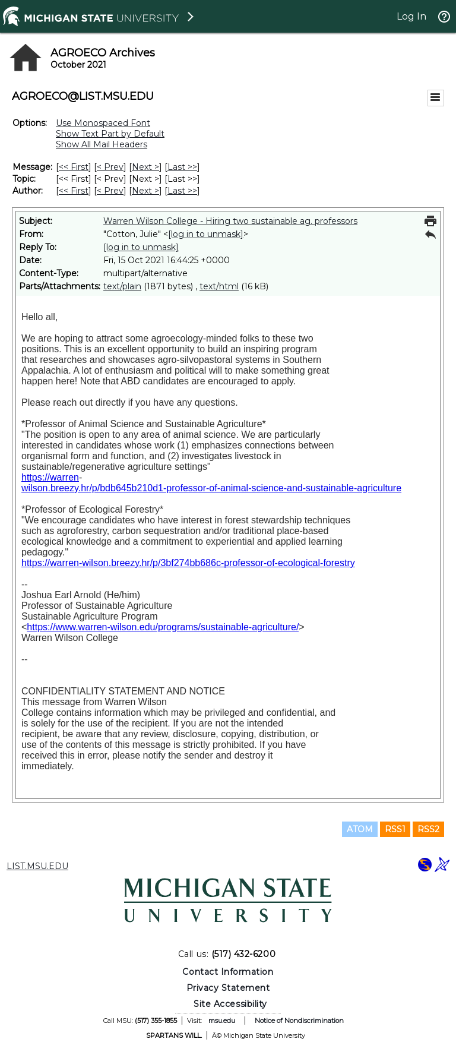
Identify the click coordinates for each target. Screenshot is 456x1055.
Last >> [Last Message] (182, 167)
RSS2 (428, 829)
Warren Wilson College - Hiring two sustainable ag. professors (230, 221)
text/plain (122, 286)
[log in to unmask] (205, 234)
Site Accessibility (230, 1004)
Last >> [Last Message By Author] (182, 190)
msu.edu (221, 1020)
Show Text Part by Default (110, 133)
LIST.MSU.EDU (37, 866)
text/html (219, 286)
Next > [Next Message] (145, 167)
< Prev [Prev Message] (110, 167)
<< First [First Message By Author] (73, 190)
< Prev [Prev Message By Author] (110, 190)
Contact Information (227, 971)
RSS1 (395, 829)
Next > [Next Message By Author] (145, 190)
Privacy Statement (228, 988)
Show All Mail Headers (101, 144)
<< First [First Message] (73, 167)
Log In (411, 16)
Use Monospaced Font (103, 123)
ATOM (360, 829)
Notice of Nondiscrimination (299, 1020)
